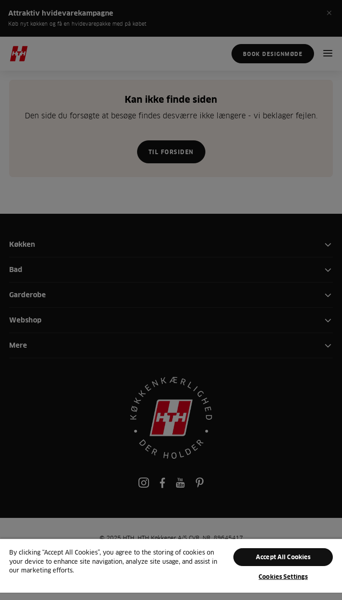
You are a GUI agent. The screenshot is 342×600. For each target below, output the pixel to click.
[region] (171, 569)
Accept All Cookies (283, 557)
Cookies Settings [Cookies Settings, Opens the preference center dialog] (283, 576)
